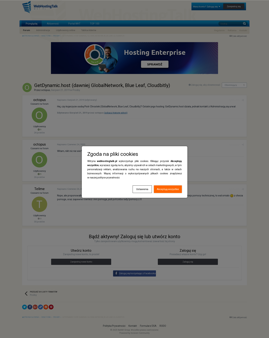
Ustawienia (142, 189)
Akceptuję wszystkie (168, 189)
